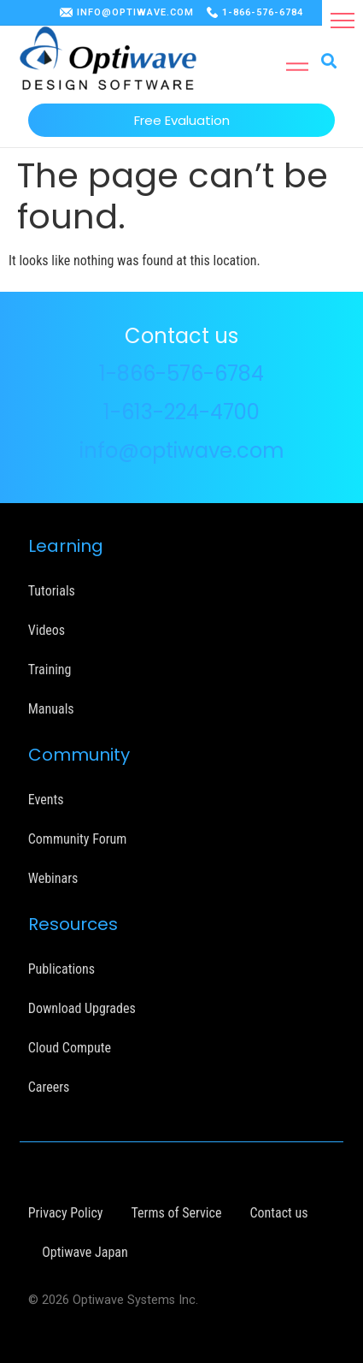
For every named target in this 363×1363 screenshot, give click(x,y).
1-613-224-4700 (181, 412)
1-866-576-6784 (262, 12)
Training (50, 669)
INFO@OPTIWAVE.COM (135, 12)
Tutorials (51, 591)
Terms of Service (176, 1213)
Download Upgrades (82, 1008)
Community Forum (77, 839)
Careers (49, 1087)
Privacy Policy (65, 1213)
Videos (46, 630)
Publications (61, 969)
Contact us (278, 1213)
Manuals (51, 709)
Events (46, 799)
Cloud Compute (69, 1048)
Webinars (53, 878)
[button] (342, 20)
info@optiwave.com (181, 450)
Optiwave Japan (84, 1252)
